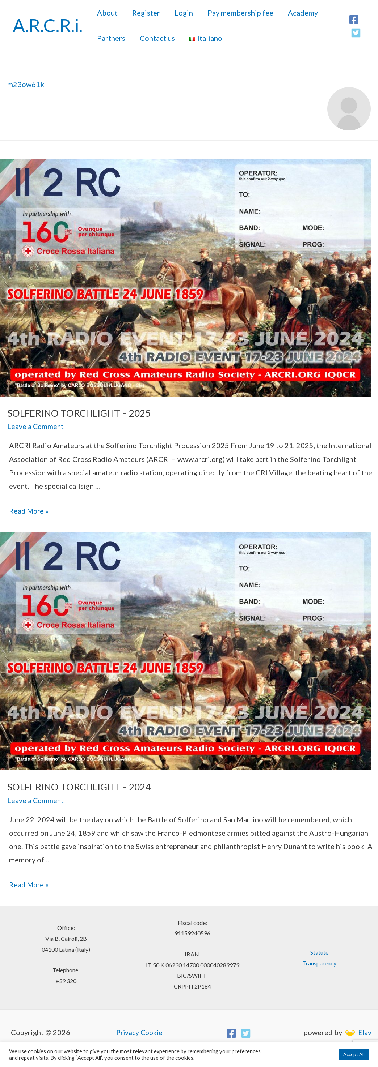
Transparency (319, 960)
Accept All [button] (354, 1054)
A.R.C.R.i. (48, 25)
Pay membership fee (240, 12)
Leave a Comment (36, 425)
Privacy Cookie (139, 1030)
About (107, 12)
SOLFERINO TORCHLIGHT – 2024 (73, 785)
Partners (111, 38)
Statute (319, 950)
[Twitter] (356, 33)
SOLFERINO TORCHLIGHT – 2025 (73, 413)
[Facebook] (354, 19)
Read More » (29, 509)
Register (146, 12)
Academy (303, 12)
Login (184, 12)
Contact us (157, 38)
